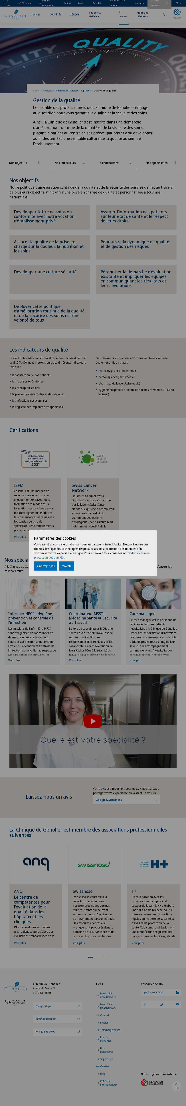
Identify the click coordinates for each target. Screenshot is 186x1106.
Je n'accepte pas (46, 566)
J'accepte (67, 566)
